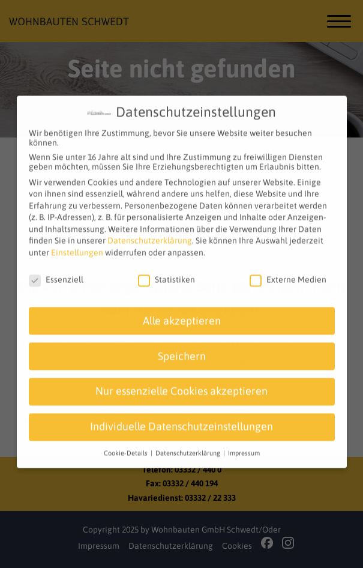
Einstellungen (77, 245)
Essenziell (56, 272)
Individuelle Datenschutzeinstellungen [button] (181, 420)
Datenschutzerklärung (149, 233)
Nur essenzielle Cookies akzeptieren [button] (181, 384)
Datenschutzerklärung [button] (188, 446)
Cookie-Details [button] (126, 446)
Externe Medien (288, 272)
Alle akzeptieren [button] (182, 313)
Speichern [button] (182, 349)
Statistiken (166, 272)
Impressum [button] (244, 446)
